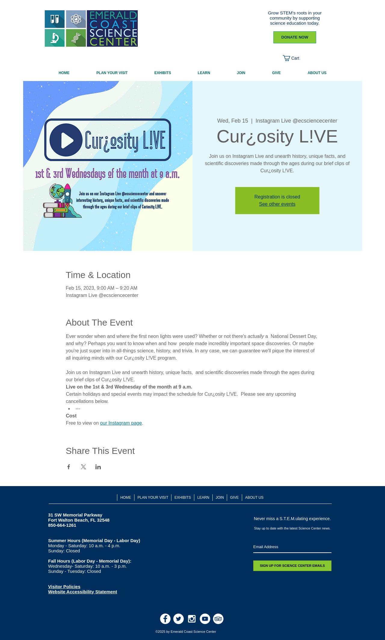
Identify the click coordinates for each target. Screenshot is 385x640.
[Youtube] (205, 618)
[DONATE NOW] (294, 37)
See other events (277, 204)
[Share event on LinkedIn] (98, 466)
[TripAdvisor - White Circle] (218, 618)
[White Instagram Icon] (191, 618)
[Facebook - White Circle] (165, 618)
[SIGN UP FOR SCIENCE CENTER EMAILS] (292, 565)
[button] (294, 58)
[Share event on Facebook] (69, 466)
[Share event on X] (83, 466)
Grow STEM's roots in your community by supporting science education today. (295, 18)
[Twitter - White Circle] (178, 618)
